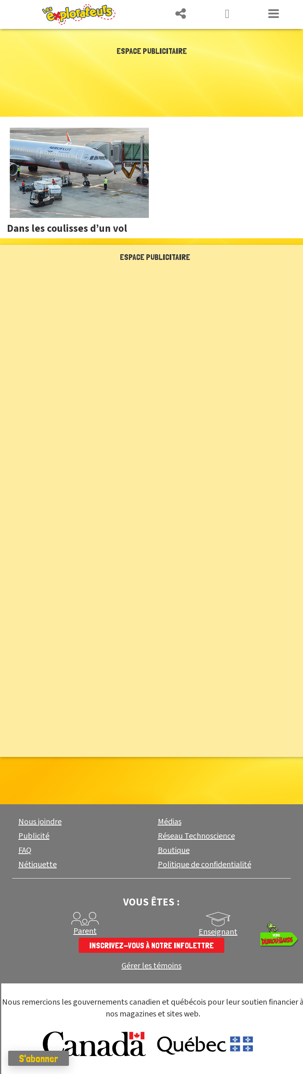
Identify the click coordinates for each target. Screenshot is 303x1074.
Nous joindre (40, 822)
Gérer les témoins (151, 966)
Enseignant (218, 932)
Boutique (174, 850)
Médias (169, 822)
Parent (85, 931)
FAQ (24, 850)
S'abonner (38, 1058)
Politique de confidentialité (204, 864)
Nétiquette (37, 864)
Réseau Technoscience (196, 836)
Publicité (33, 836)
